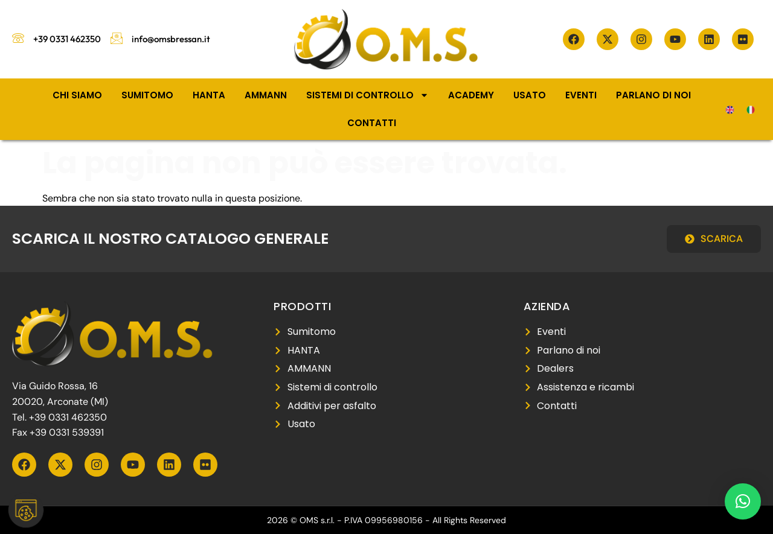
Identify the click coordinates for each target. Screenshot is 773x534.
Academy (471, 95)
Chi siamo (77, 95)
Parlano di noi (653, 95)
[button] (743, 501)
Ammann (266, 95)
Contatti (371, 122)
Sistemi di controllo (367, 95)
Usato (529, 95)
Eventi (581, 95)
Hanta (209, 95)
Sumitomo (147, 95)
